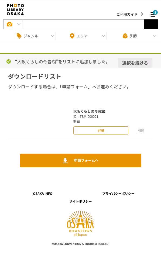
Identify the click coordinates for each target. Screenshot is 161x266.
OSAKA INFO (42, 193)
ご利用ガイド (127, 14)
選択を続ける (135, 63)
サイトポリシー (80, 201)
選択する (151, 24)
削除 (141, 130)
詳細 (101, 130)
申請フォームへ (85, 160)
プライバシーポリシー (118, 193)
